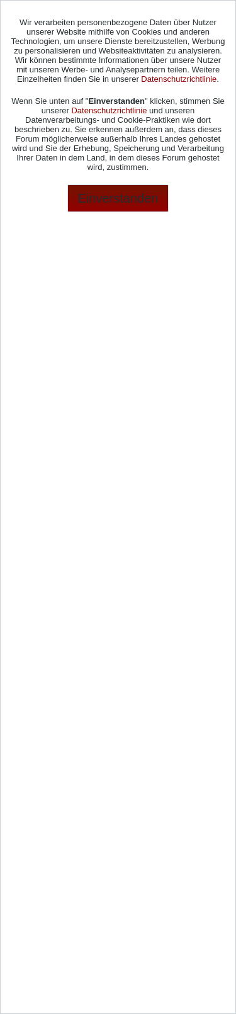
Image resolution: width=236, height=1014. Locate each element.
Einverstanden (118, 198)
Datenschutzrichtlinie (178, 79)
